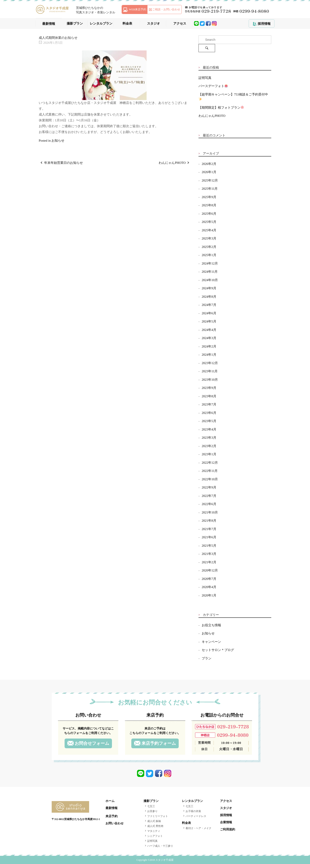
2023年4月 (209, 429)
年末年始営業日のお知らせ (63, 162)
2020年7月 (209, 579)
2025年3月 (209, 238)
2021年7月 (209, 529)
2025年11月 (210, 188)
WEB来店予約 (137, 9)
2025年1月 (209, 255)
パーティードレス (196, 816)
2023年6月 (209, 413)
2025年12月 (210, 180)
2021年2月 (209, 562)
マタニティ (153, 831)
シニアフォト (155, 835)
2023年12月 (210, 363)
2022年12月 (210, 462)
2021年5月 (209, 545)
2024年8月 (209, 296)
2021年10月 (210, 512)
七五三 (151, 806)
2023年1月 (209, 454)
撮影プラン (75, 23)
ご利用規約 (227, 829)
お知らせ (57, 140)
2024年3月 (209, 338)
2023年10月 (210, 379)
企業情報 (226, 822)
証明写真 (204, 78)
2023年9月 (209, 388)
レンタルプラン (101, 23)
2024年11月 (210, 271)
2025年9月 (209, 197)
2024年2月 (209, 346)
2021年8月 (209, 520)
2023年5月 (209, 421)
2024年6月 (209, 313)
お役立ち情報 (211, 625)
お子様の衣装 (193, 811)
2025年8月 (209, 205)
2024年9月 (209, 288)
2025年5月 (209, 222)
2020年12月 (210, 570)
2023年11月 (210, 371)
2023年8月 (209, 396)
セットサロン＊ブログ (218, 650)
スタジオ (153, 23)
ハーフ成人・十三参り (160, 845)
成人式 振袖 (154, 821)
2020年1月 (209, 595)
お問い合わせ (114, 823)
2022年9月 (209, 487)
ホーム (110, 801)
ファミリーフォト (157, 816)
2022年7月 (209, 496)
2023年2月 (209, 446)
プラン (206, 658)
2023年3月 (209, 437)
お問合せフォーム (92, 743)
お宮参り (152, 811)
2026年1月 (209, 172)
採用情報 (264, 23)
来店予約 (111, 816)
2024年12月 (210, 263)
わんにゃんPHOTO (172, 162)
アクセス (179, 23)
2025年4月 (209, 230)
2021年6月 (209, 537)
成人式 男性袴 (155, 826)
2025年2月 (209, 247)
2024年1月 (209, 354)
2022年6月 (209, 504)
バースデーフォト (213, 86)
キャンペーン (211, 641)
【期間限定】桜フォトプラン (221, 107)
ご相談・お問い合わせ (166, 9)
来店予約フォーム (158, 743)
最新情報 (48, 23)
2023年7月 (209, 404)
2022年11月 (210, 471)
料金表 (127, 23)
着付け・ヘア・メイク (198, 828)
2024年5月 (209, 321)
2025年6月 (209, 213)
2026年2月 (209, 164)
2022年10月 (210, 479)
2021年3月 (209, 554)
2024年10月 (210, 280)
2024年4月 (209, 330)
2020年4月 (209, 587)
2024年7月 (209, 305)
